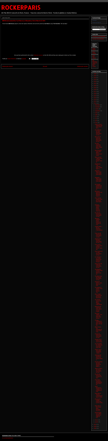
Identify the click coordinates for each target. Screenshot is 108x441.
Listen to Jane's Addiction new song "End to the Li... (98, 126)
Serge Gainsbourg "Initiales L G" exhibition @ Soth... (98, 389)
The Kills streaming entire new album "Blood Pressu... (98, 146)
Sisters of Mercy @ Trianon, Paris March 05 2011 (98, 370)
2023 (95, 79)
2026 (95, 73)
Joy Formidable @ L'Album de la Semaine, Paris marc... (98, 345)
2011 (95, 103)
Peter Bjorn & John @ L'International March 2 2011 (98, 395)
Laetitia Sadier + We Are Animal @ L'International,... (98, 229)
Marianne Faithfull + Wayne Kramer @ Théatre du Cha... (98, 221)
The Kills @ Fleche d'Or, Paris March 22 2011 (98, 214)
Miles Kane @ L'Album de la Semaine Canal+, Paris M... (98, 160)
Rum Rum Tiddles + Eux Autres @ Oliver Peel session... (98, 316)
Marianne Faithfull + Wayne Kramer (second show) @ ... (98, 207)
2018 (95, 89)
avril (96, 120)
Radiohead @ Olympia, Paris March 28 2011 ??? (98, 240)
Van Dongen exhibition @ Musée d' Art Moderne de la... (98, 187)
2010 (95, 424)
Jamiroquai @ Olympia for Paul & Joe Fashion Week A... (98, 357)
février (96, 420)
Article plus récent (7, 66)
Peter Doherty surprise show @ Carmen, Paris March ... (98, 200)
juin (96, 116)
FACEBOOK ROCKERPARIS (98, 36)
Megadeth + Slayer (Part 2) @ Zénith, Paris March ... (98, 173)
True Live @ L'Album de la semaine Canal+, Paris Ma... (98, 247)
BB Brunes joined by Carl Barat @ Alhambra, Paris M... (98, 194)
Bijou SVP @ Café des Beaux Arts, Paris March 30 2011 (98, 139)
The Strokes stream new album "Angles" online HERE (98, 302)
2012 (95, 101)
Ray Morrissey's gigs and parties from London (94, 63)
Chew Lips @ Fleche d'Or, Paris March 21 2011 (98, 235)
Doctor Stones (94, 49)
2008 (95, 428)
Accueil (45, 66)
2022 (95, 81)
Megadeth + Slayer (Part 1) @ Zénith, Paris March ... (98, 180)
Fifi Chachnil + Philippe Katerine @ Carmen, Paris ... (98, 401)
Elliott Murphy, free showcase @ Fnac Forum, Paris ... (98, 329)
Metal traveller (94, 52)
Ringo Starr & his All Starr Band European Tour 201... (98, 408)
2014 (95, 97)
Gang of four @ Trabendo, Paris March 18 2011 (98, 265)
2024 (95, 77)
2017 (95, 91)
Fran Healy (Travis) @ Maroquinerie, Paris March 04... (98, 382)
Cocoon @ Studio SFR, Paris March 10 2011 (98, 335)
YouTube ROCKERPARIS (98, 39)
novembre (97, 106)
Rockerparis (94, 20)
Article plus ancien (82, 66)
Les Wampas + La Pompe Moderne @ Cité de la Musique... (98, 259)
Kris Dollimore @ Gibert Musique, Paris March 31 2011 (98, 132)
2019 (95, 87)
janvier (96, 421)
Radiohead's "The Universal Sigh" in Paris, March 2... (98, 166)
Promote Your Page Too (96, 22)
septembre (97, 110)
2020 (95, 85)
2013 (95, 99)
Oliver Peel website (94, 57)
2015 (95, 95)
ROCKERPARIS (20, 7)
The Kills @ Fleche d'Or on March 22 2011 (98, 376)
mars (96, 122)
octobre (97, 108)
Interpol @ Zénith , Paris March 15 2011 (98, 283)
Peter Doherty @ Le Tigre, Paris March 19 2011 (98, 253)
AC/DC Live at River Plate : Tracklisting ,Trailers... (98, 351)
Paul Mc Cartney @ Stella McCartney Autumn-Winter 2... (98, 364)
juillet (96, 114)
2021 (95, 83)
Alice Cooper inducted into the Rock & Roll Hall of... (98, 296)
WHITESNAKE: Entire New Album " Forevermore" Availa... (98, 153)
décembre (97, 104)
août (96, 112)
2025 (95, 75)
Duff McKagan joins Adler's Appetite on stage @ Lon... (98, 415)
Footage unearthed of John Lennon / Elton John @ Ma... (98, 323)
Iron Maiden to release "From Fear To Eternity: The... (98, 290)
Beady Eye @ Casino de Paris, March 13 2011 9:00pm (98, 309)
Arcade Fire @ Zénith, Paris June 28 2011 (98, 340)
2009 (95, 426)
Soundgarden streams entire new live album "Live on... (98, 272)
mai (96, 118)
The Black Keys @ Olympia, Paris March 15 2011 (98, 278)
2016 (95, 93)
